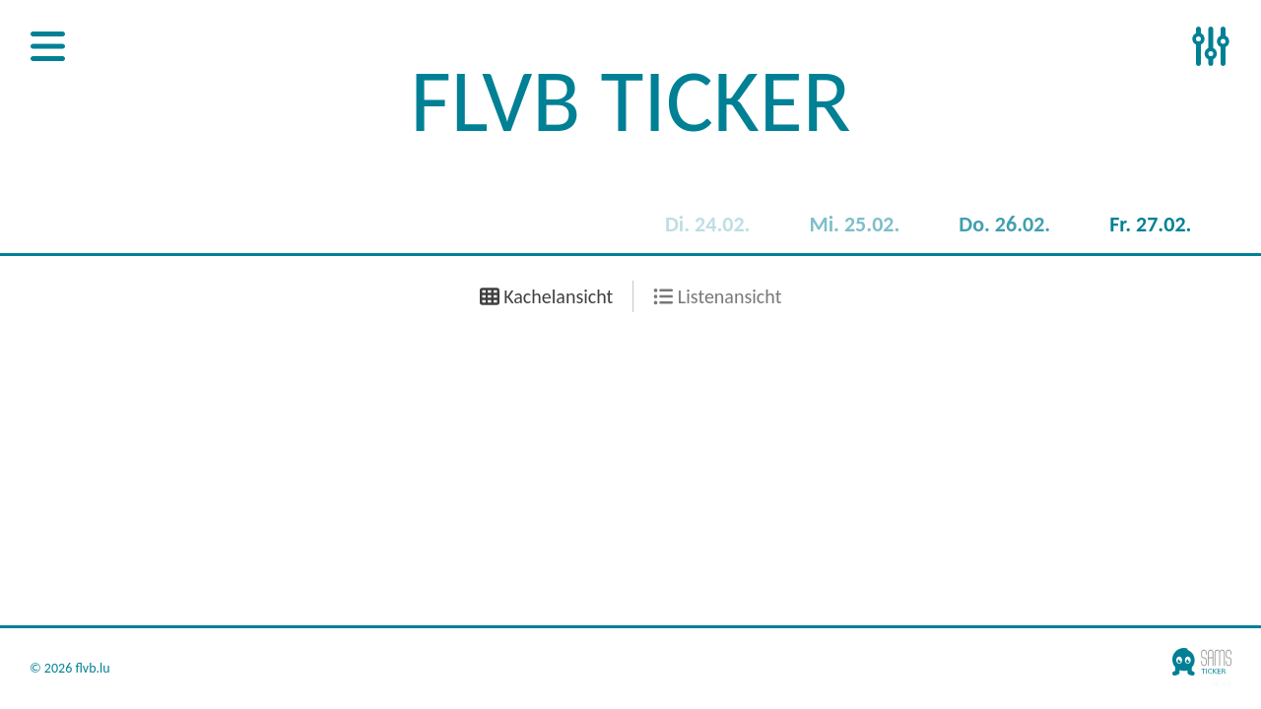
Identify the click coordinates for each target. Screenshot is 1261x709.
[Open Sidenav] (48, 48)
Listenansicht (717, 296)
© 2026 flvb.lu (70, 669)
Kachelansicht (547, 296)
